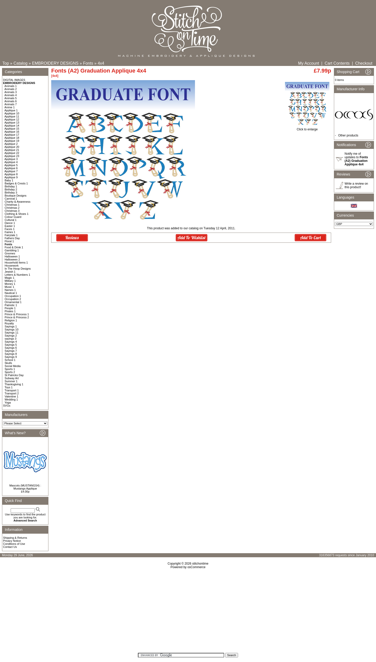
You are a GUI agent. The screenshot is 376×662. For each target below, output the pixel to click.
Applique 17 (12, 134)
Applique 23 (12, 156)
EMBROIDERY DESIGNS (55, 63)
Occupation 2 (13, 299)
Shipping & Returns (15, 537)
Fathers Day (12, 238)
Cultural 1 (10, 219)
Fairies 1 (10, 232)
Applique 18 (12, 137)
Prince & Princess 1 (17, 314)
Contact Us (10, 546)
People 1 (10, 308)
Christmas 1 (12, 204)
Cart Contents (337, 63)
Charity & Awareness (17, 201)
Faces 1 (9, 229)
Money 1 (10, 283)
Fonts (88, 63)
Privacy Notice (12, 540)
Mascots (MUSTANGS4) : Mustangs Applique (25, 487)
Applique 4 (11, 162)
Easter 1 (10, 226)
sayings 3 (10, 338)
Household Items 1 (16, 262)
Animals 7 (11, 104)
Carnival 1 (11, 198)
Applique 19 (12, 140)
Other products (348, 135)
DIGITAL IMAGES (14, 79)
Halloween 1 (12, 256)
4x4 (101, 63)
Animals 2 (11, 89)
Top (6, 63)
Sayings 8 (11, 353)
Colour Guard (13, 216)
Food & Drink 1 (14, 247)
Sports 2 (10, 372)
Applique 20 (12, 146)
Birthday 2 (11, 189)
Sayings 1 (11, 326)
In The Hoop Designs (18, 268)
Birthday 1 (11, 186)
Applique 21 (12, 149)
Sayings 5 (11, 344)
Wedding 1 (11, 399)
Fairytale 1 (11, 235)
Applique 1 (11, 110)
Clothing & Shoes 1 (16, 213)
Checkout (363, 63)
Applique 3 (11, 159)
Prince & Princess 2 (17, 317)
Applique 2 (11, 143)
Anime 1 (10, 107)
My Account (308, 63)
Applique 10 (12, 113)
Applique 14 (12, 125)
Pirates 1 (10, 311)
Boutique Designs (15, 195)
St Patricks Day (14, 375)
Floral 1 (9, 241)
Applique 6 (11, 168)
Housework (12, 265)
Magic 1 (9, 277)
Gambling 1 (12, 250)
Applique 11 (12, 116)
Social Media (13, 366)
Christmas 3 (12, 210)
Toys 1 (9, 387)
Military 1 (10, 280)
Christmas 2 (12, 207)
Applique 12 (12, 119)
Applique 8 (11, 174)
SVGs (6, 405)
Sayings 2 (11, 335)
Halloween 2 (12, 259)
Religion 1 (11, 320)
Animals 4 (11, 95)
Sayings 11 (11, 332)
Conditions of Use (14, 543)
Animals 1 (11, 86)
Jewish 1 (10, 271)
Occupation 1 (13, 296)
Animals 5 (11, 98)
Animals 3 (11, 92)
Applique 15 (12, 128)
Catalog (20, 63)
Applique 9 (11, 177)
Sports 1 (10, 369)
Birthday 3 (11, 192)
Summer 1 (11, 381)
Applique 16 (12, 131)
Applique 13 (12, 122)
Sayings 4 (11, 341)
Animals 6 (11, 101)
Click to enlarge (307, 128)
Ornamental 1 (13, 302)
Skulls (8, 362)
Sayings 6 (11, 347)
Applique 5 (11, 165)
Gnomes (10, 253)
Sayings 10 (11, 329)
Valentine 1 (11, 396)
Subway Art (12, 378)
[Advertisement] (188, 612)
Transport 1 (12, 390)
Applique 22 (12, 152)
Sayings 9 (11, 356)
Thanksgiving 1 (14, 384)
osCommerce (196, 567)
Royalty (9, 323)
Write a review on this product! (356, 185)
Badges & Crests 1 (16, 183)
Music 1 (9, 286)
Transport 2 (12, 393)
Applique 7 (11, 171)
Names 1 (10, 289)
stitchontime (200, 563)
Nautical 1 (11, 292)
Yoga (8, 402)
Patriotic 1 (11, 305)
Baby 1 (9, 180)
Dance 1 (10, 222)
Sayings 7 (11, 350)
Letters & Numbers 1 (17, 274)
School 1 (10, 359)
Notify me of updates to (356, 159)
